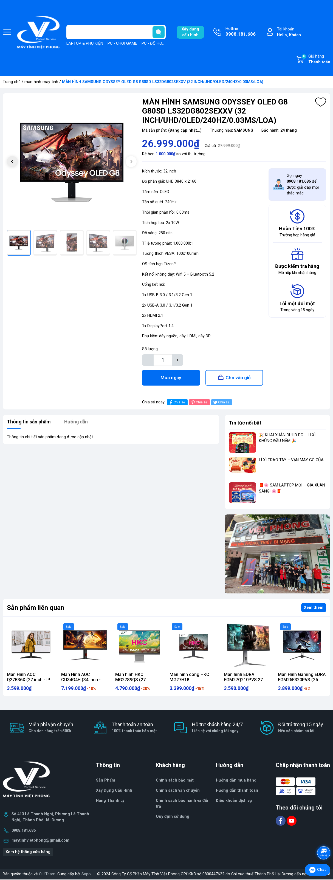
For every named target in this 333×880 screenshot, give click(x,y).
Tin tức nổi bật (245, 423)
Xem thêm (313, 608)
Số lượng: (150, 349)
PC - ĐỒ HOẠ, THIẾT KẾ (162, 43)
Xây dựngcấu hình (190, 32)
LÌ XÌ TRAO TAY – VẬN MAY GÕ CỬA (291, 461)
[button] (131, 161)
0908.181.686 (24, 831)
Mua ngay (170, 378)
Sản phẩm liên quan (35, 608)
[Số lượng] (162, 360)
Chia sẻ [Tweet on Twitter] (221, 403)
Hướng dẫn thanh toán (237, 791)
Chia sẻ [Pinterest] (198, 403)
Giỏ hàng (315, 59)
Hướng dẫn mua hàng (236, 781)
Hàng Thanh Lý (110, 801)
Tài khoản (289, 32)
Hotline (240, 32)
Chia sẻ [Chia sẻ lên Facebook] (176, 403)
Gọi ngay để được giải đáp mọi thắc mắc (303, 184)
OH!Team (47, 874)
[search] (159, 32)
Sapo (86, 874)
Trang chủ (12, 82)
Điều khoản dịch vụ (234, 801)
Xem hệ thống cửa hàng (27, 852)
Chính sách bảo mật (175, 781)
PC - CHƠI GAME (122, 43)
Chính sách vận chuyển (178, 791)
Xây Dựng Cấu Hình (114, 791)
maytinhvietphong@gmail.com (40, 841)
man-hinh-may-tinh (41, 82)
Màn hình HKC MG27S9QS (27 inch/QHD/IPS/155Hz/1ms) (142, 680)
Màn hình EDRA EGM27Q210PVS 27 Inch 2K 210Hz (243, 680)
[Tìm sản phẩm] (116, 32)
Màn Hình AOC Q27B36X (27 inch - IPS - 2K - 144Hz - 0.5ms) (30, 680)
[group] (72, 162)
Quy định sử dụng (172, 817)
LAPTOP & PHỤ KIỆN (84, 43)
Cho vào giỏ (238, 378)
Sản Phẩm (105, 781)
